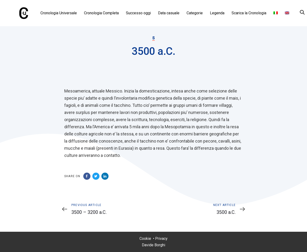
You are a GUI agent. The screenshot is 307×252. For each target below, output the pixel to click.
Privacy (161, 238)
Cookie (145, 238)
